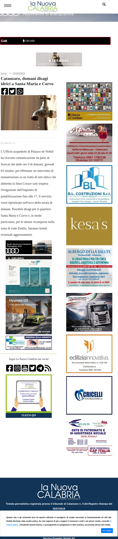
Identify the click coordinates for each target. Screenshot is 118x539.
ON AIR (29, 40)
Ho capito (107, 530)
